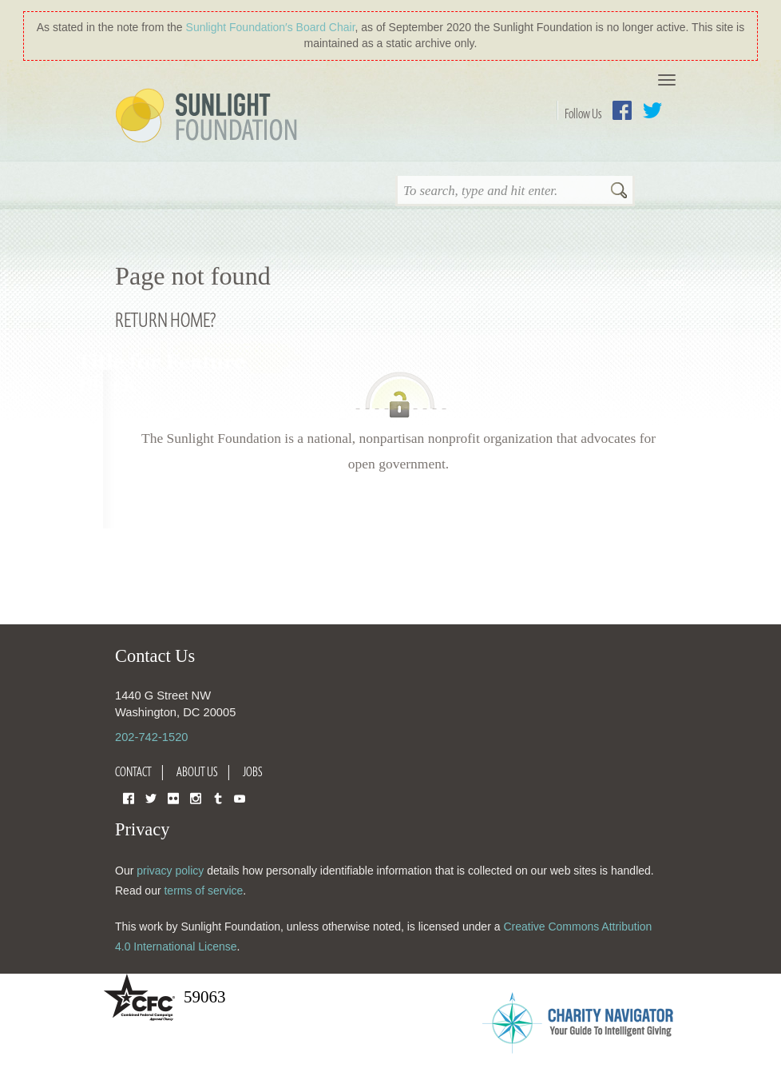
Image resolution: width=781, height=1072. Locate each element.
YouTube (239, 797)
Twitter (652, 110)
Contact (133, 771)
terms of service (203, 890)
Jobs (253, 771)
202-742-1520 (151, 737)
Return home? (165, 319)
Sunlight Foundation (209, 116)
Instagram (195, 797)
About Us (197, 771)
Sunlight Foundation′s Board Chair (270, 27)
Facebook (622, 110)
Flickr (173, 797)
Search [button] (619, 191)
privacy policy (170, 870)
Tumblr (218, 797)
